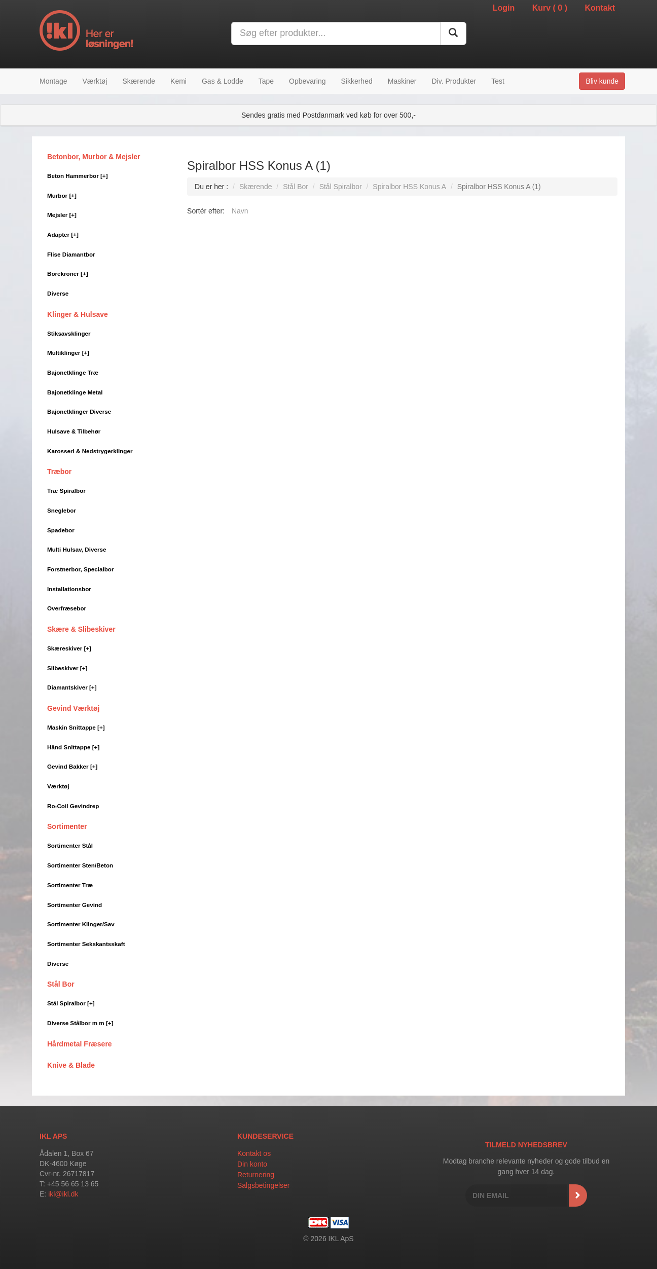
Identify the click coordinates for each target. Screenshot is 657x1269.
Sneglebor (61, 510)
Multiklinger (68, 352)
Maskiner (402, 81)
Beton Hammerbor (77, 175)
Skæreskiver (69, 648)
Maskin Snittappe (76, 727)
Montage (53, 81)
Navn (240, 211)
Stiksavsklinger (69, 333)
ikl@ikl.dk (63, 1194)
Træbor (59, 471)
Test (497, 81)
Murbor (62, 195)
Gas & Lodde (222, 81)
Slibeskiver (67, 668)
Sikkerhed (356, 81)
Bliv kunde (602, 81)
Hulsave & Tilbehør (73, 431)
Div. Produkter (454, 81)
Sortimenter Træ (70, 885)
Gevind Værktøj (73, 708)
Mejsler (62, 214)
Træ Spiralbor (66, 490)
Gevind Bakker (72, 766)
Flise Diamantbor (71, 254)
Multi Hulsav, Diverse (76, 549)
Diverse (57, 293)
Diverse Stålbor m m (80, 1023)
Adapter (63, 234)
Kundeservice (265, 1136)
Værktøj (94, 81)
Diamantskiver (72, 687)
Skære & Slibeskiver (81, 629)
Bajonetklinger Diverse (79, 411)
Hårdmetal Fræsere (79, 1044)
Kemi (178, 81)
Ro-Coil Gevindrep (73, 806)
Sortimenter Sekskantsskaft (86, 943)
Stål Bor (61, 984)
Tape (266, 81)
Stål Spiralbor (71, 1003)
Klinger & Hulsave (77, 314)
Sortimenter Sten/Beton (80, 865)
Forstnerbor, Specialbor (80, 569)
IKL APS (53, 1136)
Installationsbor (69, 589)
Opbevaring (307, 81)
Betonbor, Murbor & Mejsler (93, 157)
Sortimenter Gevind (74, 904)
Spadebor (61, 530)
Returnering (255, 1175)
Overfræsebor (66, 608)
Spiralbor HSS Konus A (409, 187)
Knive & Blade (71, 1065)
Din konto (252, 1164)
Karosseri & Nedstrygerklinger (89, 451)
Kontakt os (254, 1153)
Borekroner (67, 273)
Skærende (138, 81)
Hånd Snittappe (73, 747)
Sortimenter (67, 826)
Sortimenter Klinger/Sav (81, 924)
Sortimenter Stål (70, 845)
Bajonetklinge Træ (72, 372)
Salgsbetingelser (263, 1185)
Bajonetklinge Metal (74, 392)
